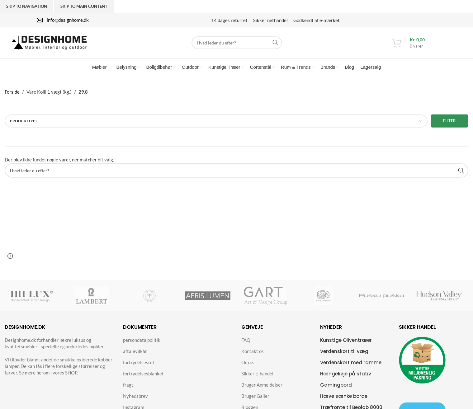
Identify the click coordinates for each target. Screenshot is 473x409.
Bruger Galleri (256, 396)
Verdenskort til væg (344, 351)
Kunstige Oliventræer (346, 340)
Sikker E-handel (257, 373)
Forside (12, 92)
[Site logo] (49, 42)
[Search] (237, 42)
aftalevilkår (135, 351)
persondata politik (141, 340)
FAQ (245, 340)
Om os (247, 362)
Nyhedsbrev (135, 396)
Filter (449, 120)
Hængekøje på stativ (345, 373)
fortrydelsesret (138, 362)
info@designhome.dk (68, 20)
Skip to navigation (26, 6)
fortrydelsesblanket (143, 373)
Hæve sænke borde (343, 396)
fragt (128, 385)
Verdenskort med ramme (350, 362)
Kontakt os (252, 351)
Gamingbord (336, 385)
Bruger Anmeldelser (261, 385)
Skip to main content (83, 6)
